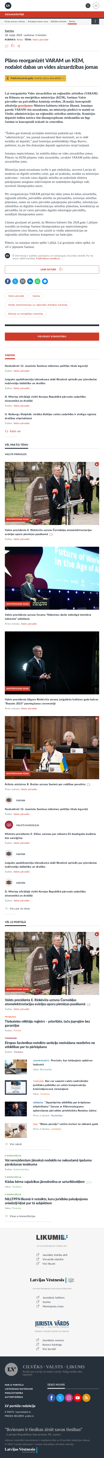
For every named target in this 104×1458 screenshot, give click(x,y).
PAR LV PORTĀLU (14, 1385)
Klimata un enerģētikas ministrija (25, 314)
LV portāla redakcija (20, 1406)
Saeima (9, 31)
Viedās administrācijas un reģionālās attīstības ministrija (37, 305)
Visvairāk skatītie (53, 1259)
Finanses (16, 1208)
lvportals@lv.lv (23, 1412)
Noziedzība (57, 1116)
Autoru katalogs (52, 1344)
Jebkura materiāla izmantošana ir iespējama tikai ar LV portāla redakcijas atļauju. (47, 1440)
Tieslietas (18, 1052)
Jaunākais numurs (53, 1340)
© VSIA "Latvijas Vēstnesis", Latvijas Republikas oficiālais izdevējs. (39, 1444)
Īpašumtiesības (21, 1169)
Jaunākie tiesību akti (55, 1255)
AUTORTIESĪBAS (14, 1397)
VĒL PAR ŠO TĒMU (16, 445)
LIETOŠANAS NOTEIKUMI (19, 1389)
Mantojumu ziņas (53, 1306)
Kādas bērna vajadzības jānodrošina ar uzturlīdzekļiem (45, 1181)
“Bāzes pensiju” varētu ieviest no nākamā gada (68, 1124)
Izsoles (47, 1302)
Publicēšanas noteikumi (48, 258)
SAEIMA (10, 355)
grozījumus (25, 105)
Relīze (20, 40)
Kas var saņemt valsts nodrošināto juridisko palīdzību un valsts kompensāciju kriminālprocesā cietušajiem (60, 1085)
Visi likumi (49, 1264)
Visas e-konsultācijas (22, 1216)
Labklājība (56, 1129)
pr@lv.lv (29, 1416)
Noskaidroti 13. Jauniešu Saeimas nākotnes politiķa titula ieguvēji (46, 366)
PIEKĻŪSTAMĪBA (14, 1393)
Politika (17, 1031)
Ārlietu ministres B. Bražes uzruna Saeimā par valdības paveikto (45, 784)
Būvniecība (46, 1069)
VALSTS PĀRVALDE (16, 454)
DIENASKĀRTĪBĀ (14, 14)
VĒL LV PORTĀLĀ (15, 922)
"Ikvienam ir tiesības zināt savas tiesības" (43, 1429)
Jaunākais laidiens (54, 1297)
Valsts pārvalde (41, 40)
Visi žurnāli (49, 1349)
